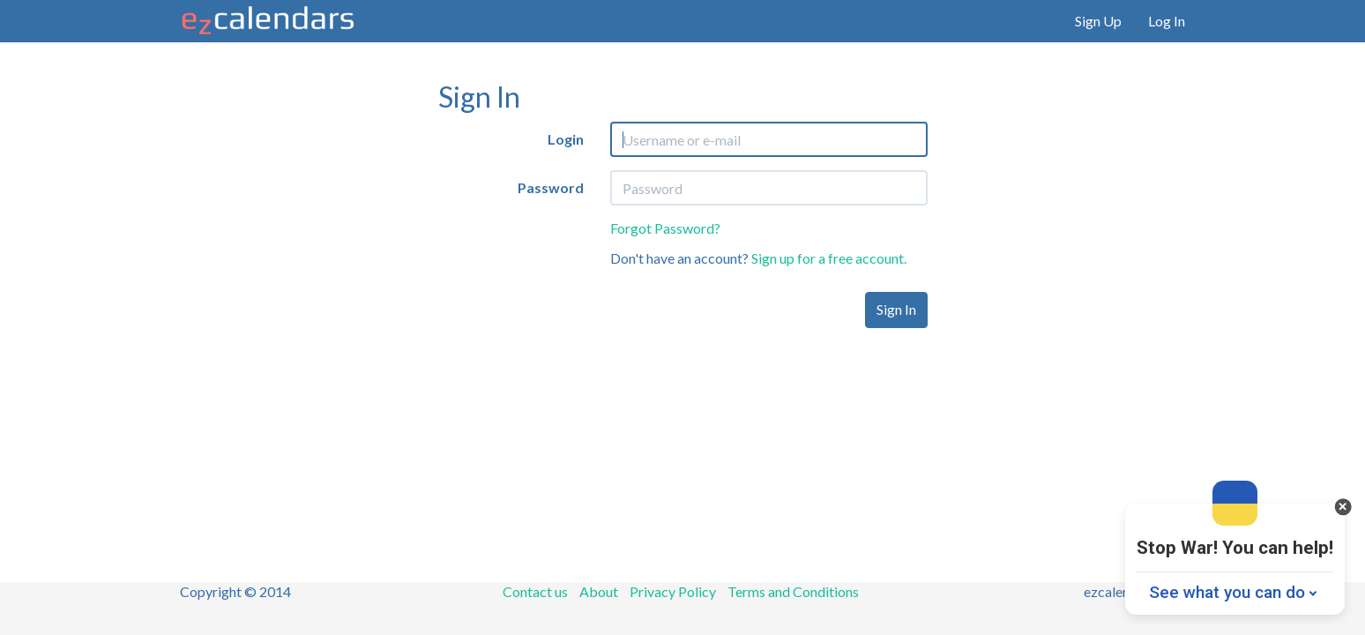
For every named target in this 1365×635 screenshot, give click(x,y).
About (598, 591)
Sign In (896, 309)
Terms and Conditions (793, 591)
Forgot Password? (665, 228)
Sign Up (1098, 20)
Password (551, 187)
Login (566, 139)
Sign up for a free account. (828, 258)
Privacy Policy (673, 591)
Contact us (535, 591)
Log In (1166, 20)
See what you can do (1227, 592)
